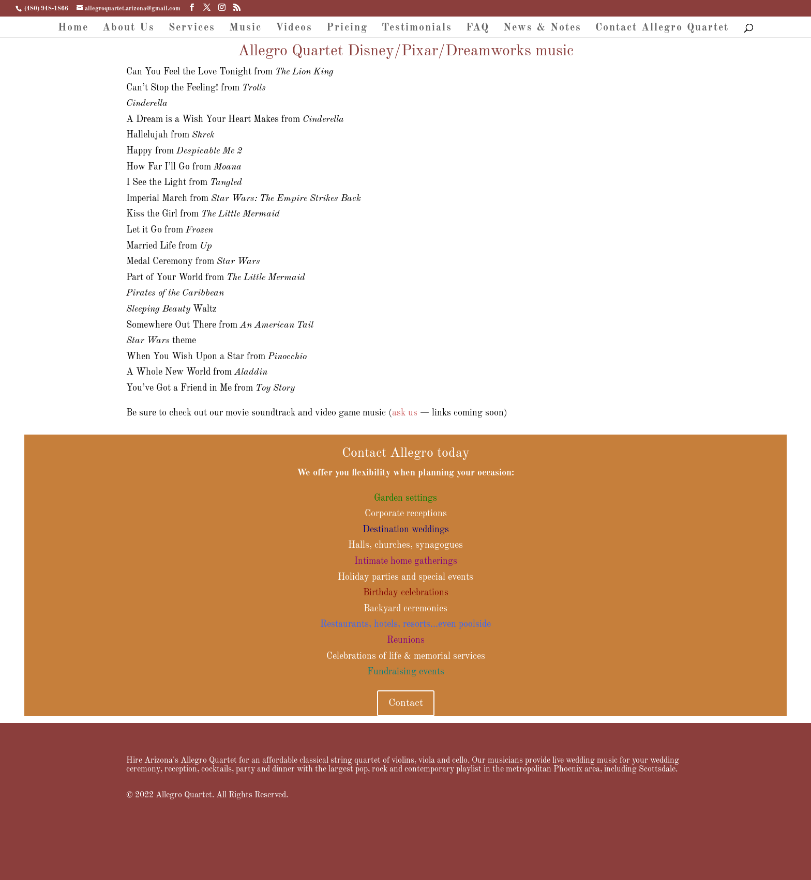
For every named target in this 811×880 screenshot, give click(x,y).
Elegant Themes (174, 864)
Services (192, 28)
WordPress (238, 864)
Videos (294, 28)
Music (245, 28)
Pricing (347, 28)
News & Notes (542, 28)
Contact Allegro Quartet (662, 28)
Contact (405, 703)
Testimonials (417, 28)
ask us (404, 413)
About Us (128, 28)
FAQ (477, 28)
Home (73, 28)
